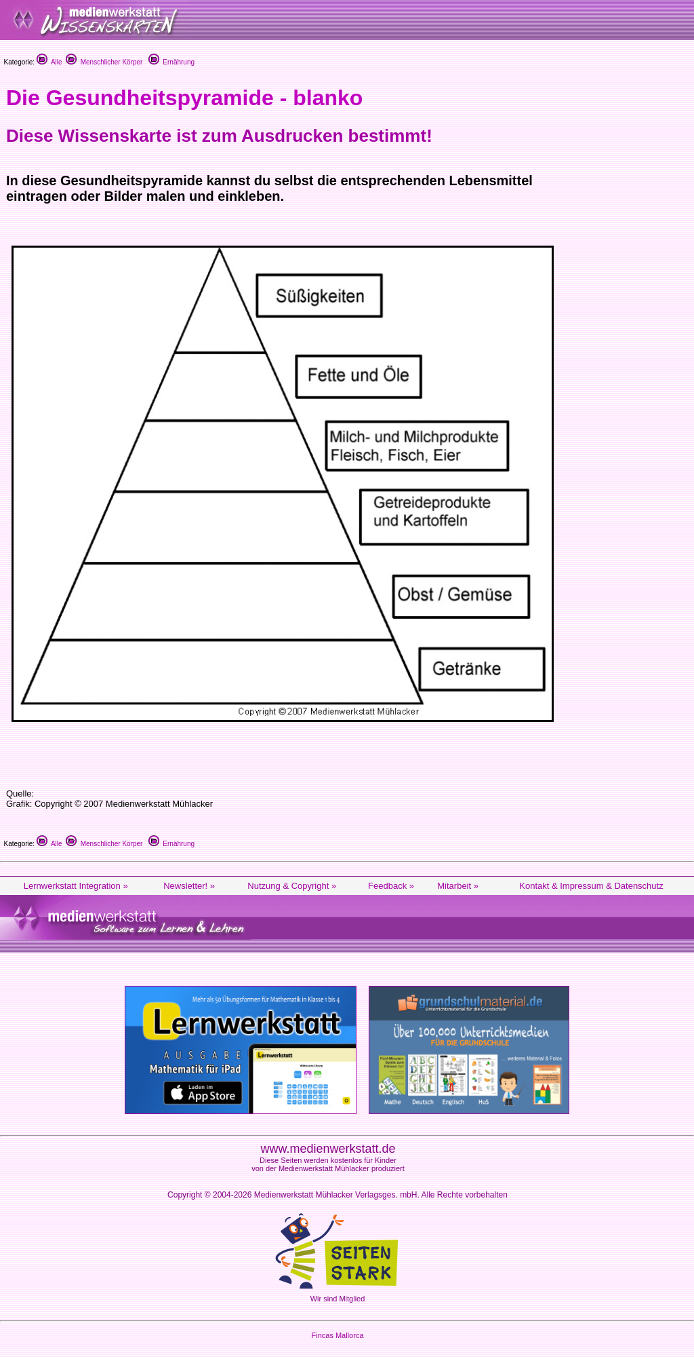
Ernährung (171, 62)
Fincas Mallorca (337, 1335)
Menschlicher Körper (104, 62)
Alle (49, 62)
